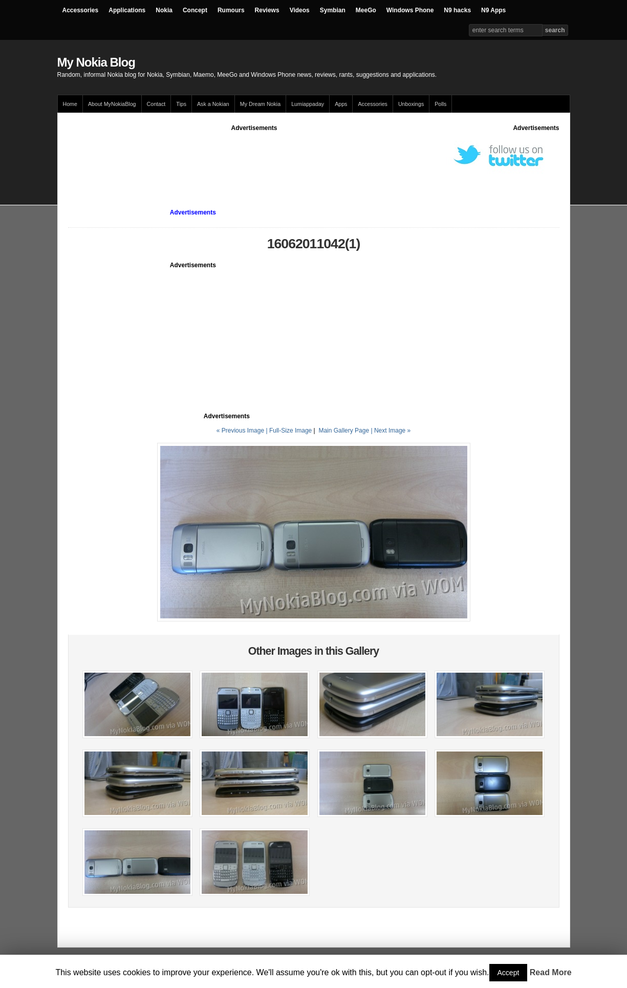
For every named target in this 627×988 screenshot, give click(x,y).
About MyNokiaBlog (112, 104)
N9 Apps (493, 10)
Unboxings (411, 104)
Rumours (231, 10)
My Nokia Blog (96, 62)
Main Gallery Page (343, 430)
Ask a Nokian (213, 104)
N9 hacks (457, 10)
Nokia (164, 10)
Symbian (332, 10)
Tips (181, 104)
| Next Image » (390, 430)
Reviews (267, 10)
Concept (195, 10)
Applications (127, 10)
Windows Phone (410, 10)
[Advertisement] (254, 156)
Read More (551, 972)
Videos (300, 10)
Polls (440, 104)
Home (70, 104)
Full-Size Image (290, 430)
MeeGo (366, 10)
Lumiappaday (307, 104)
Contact (156, 104)
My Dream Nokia (260, 104)
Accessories (80, 10)
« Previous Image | (243, 430)
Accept (509, 973)
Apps (341, 104)
